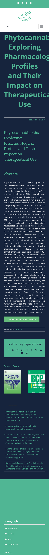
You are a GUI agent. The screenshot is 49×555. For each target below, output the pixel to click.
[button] (6, 382)
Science (19, 329)
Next (41, 120)
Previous (33, 120)
